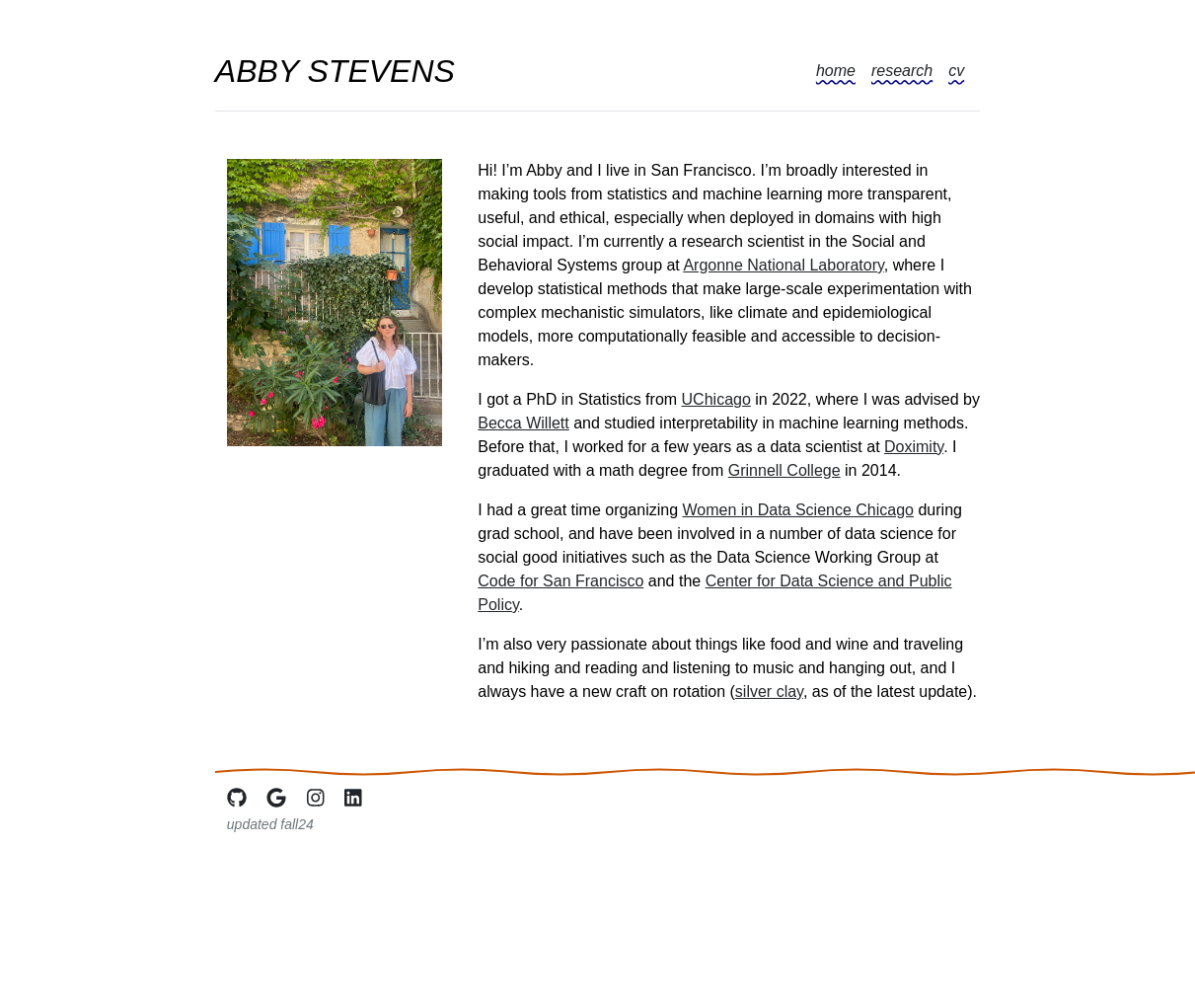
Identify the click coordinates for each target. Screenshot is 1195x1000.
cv (956, 70)
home (836, 70)
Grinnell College (784, 470)
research (902, 70)
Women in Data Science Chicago (799, 509)
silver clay (769, 691)
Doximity (913, 446)
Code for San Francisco (560, 581)
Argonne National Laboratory (783, 265)
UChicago (716, 399)
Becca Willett (523, 423)
